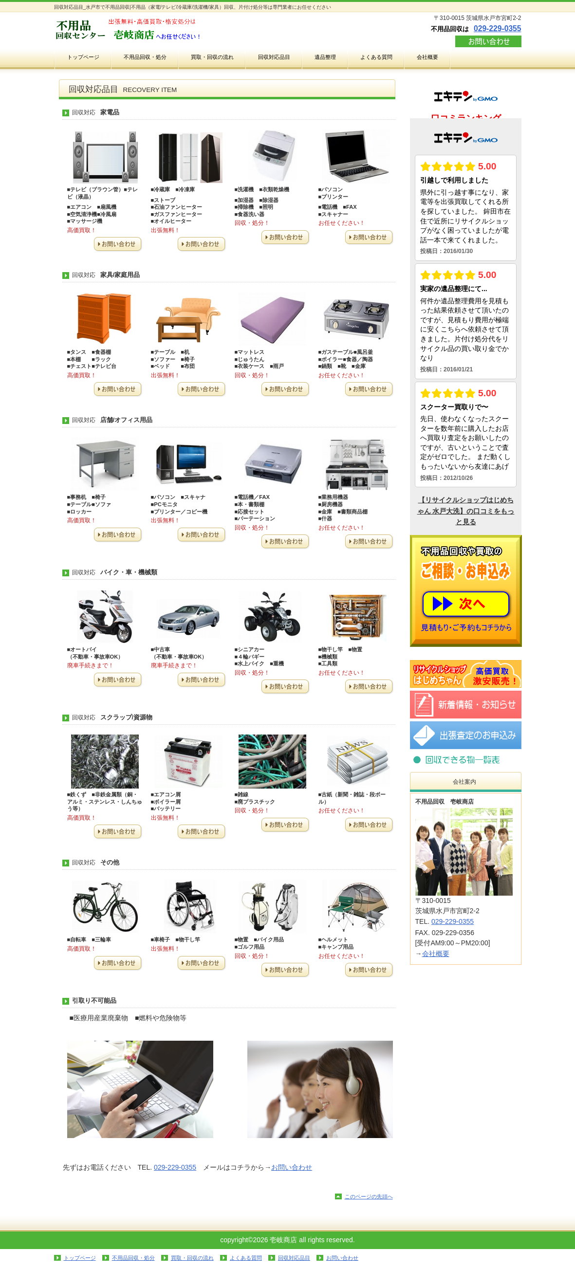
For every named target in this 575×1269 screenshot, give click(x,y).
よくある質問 (246, 1258)
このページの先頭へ (369, 1196)
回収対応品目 (465, 759)
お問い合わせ (488, 41)
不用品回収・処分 (133, 1258)
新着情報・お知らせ (465, 704)
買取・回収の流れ (192, 1258)
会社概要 (435, 953)
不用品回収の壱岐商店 (151, 30)
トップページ (80, 1258)
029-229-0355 (497, 28)
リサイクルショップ (465, 674)
